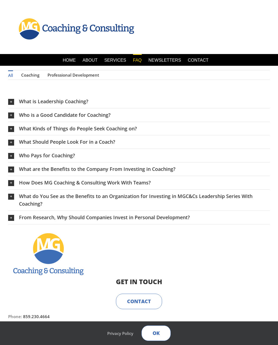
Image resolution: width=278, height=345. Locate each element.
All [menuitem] (10, 75)
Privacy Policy (120, 333)
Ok (156, 333)
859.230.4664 (36, 316)
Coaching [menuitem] (30, 75)
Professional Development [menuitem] (73, 75)
